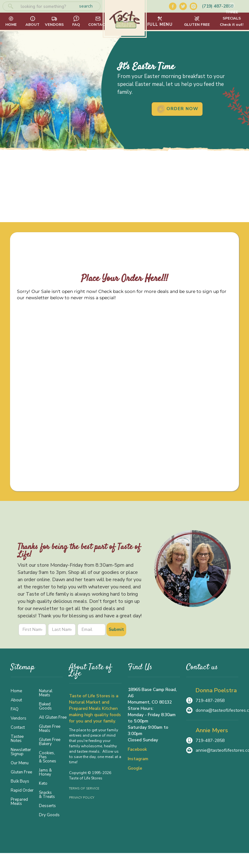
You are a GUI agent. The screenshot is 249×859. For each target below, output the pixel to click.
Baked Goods (45, 705)
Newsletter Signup (21, 751)
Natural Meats (45, 692)
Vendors (18, 718)
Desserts (47, 805)
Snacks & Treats (47, 794)
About (16, 699)
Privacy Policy (81, 797)
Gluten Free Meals (49, 728)
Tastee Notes (17, 738)
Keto (43, 783)
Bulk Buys (20, 780)
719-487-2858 (210, 701)
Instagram (138, 759)
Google (135, 768)
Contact (18, 727)
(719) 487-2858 (217, 6)
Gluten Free (21, 771)
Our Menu (20, 762)
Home (16, 690)
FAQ (15, 708)
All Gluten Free (51, 717)
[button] (160, 21)
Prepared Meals (19, 801)
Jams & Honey (45, 772)
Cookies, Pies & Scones (47, 756)
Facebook (137, 749)
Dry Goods (49, 814)
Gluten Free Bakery (49, 741)
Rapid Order (22, 790)
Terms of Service (84, 788)
